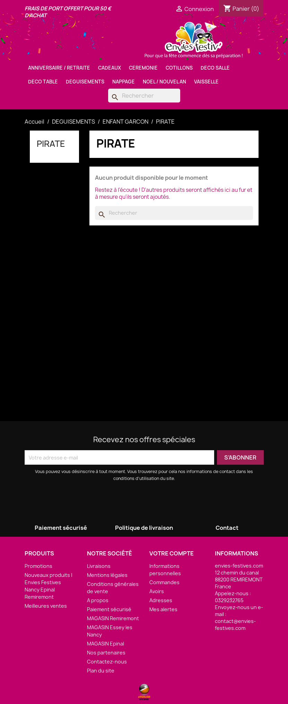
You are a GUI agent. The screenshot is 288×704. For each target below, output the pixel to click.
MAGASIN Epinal (105, 643)
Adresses (160, 600)
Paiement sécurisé (109, 609)
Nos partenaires (106, 652)
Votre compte (171, 553)
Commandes (164, 582)
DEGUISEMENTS (85, 82)
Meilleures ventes (46, 606)
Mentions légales (107, 575)
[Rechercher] (144, 96)
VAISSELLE (206, 82)
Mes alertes (163, 609)
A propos (97, 600)
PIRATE (51, 144)
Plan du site (100, 670)
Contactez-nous (107, 661)
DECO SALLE (215, 68)
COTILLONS (179, 68)
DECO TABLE (43, 82)
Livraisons (99, 566)
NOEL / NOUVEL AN (164, 82)
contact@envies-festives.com (235, 624)
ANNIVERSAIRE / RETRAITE (59, 68)
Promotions (38, 566)
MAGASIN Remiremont (113, 618)
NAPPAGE (123, 82)
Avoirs (156, 591)
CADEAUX (109, 68)
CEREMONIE (143, 68)
